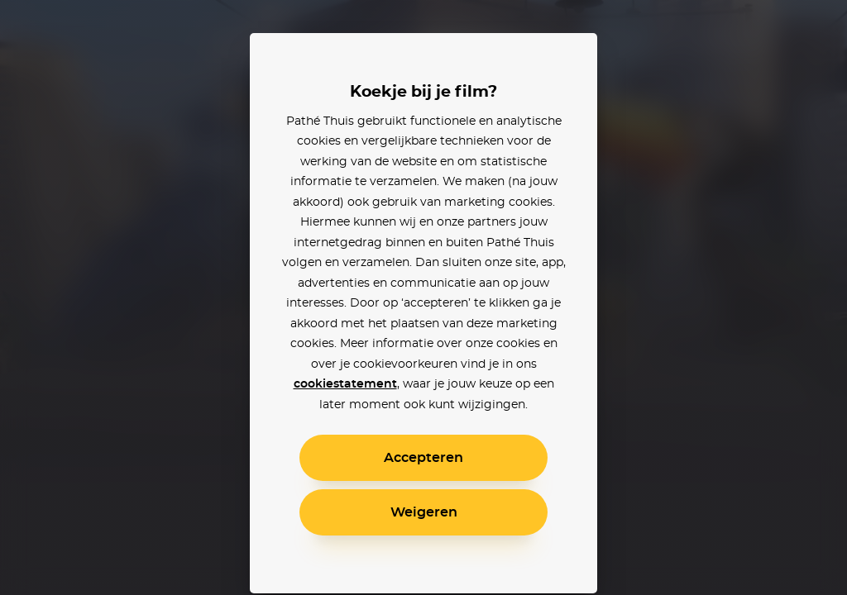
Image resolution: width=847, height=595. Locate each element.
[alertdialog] (423, 297)
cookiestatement (345, 384)
